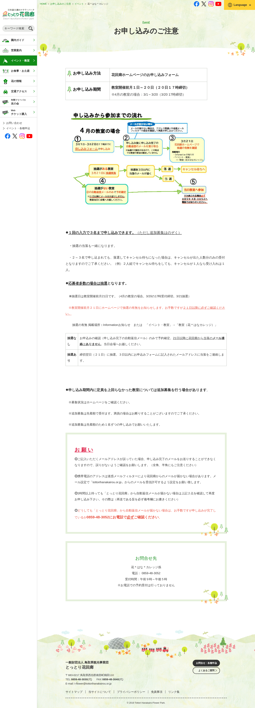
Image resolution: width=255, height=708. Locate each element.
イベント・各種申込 (18, 128)
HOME (43, 3)
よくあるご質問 (206, 673)
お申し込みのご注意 (60, 3)
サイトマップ (74, 691)
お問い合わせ (14, 122)
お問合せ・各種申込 (206, 663)
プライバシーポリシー (131, 691)
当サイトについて (99, 691)
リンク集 (174, 691)
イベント (79, 3)
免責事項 (156, 691)
